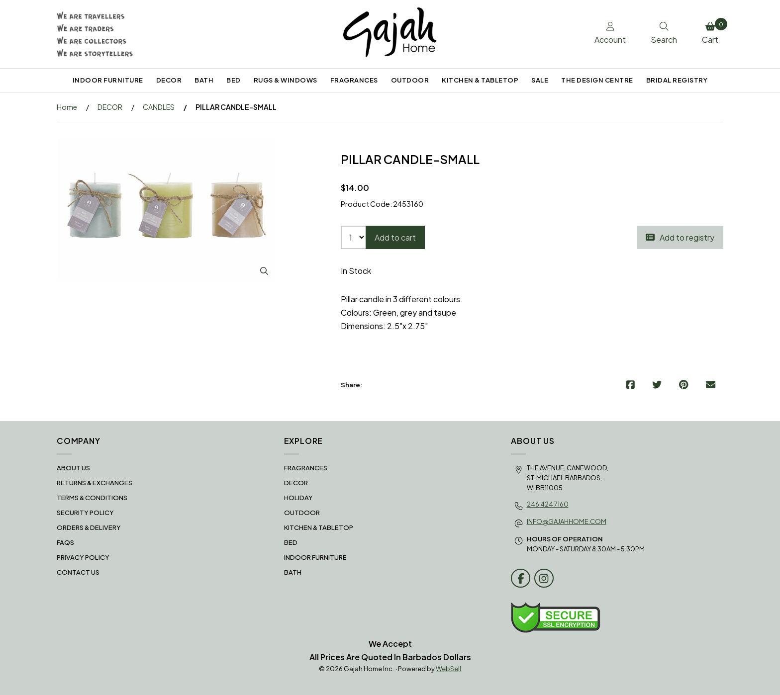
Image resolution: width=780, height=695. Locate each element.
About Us (73, 468)
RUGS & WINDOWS (285, 80)
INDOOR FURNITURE (108, 80)
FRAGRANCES (354, 80)
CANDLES (159, 106)
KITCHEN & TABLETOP (480, 80)
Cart (712, 31)
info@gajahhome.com (566, 521)
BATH (204, 80)
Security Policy (85, 513)
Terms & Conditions (92, 498)
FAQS (65, 542)
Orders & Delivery (89, 527)
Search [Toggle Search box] (664, 33)
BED (233, 80)
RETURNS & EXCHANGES (94, 483)
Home (67, 106)
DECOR (169, 80)
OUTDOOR (410, 80)
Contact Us (78, 572)
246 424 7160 (548, 504)
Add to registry (680, 237)
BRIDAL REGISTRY (677, 80)
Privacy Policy (83, 557)
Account (610, 33)
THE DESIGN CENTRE (597, 80)
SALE (539, 80)
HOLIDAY (298, 498)
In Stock (356, 270)
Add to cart (395, 237)
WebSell (448, 669)
